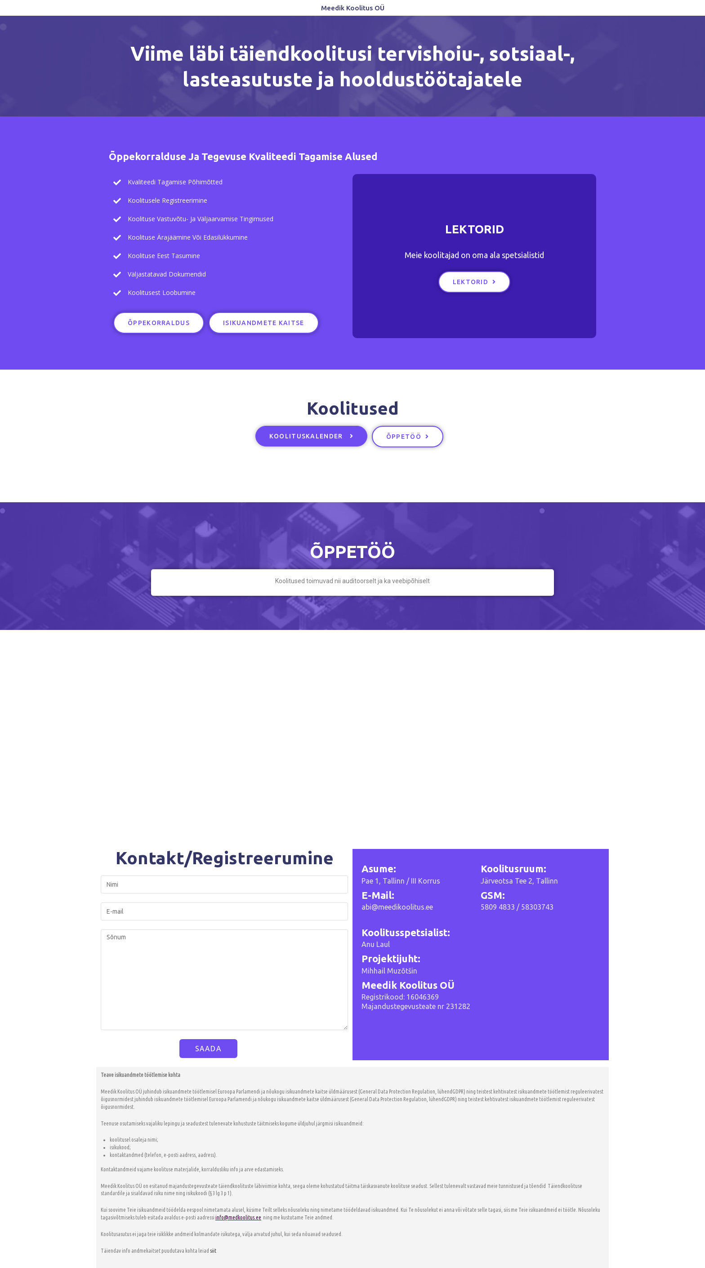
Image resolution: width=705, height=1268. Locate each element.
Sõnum (224, 979)
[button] (158, 323)
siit (213, 1251)
